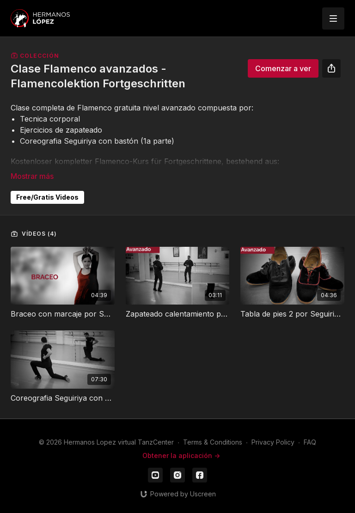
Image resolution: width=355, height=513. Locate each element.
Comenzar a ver (283, 68)
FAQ (310, 442)
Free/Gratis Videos (47, 197)
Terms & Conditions (212, 442)
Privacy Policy (272, 442)
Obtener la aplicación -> (181, 455)
